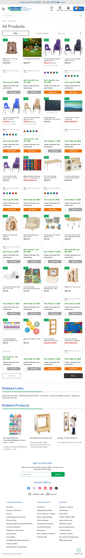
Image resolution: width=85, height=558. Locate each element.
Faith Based (63, 510)
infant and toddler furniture (60, 395)
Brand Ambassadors (66, 527)
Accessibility (10, 537)
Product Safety (11, 543)
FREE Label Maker (65, 540)
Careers (9, 514)
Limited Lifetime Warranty (15, 517)
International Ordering (45, 524)
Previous (12, 375)
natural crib (75, 395)
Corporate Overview (13, 510)
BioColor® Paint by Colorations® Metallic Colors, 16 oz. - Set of (14, 440)
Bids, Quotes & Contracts (46, 534)
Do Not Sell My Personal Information (19, 524)
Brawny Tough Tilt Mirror (67, 438)
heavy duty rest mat (9, 398)
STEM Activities (65, 530)
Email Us (53, 494)
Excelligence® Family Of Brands (17, 540)
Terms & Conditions (13, 527)
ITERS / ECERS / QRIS (67, 517)
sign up (58, 474)
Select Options (53, 92)
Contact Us (41, 507)
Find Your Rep (42, 537)
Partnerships (11, 534)
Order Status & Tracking (46, 514)
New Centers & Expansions (69, 537)
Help (51, 9)
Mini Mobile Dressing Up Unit (41, 438)
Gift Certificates (42, 520)
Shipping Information (44, 510)
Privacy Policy (11, 520)
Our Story (9, 507)
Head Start (63, 514)
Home (4, 21)
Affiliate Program (65, 524)
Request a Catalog (66, 507)
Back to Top (79, 551)
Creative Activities (66, 534)
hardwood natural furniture (29, 395)
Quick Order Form (65, 520)
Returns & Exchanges (44, 517)
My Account (41, 530)
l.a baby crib (44, 395)
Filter (15, 33)
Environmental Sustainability (16, 547)
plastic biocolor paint (9, 395)
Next (73, 375)
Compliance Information (15, 530)
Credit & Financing (43, 527)
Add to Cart (13, 92)
